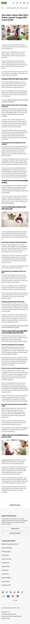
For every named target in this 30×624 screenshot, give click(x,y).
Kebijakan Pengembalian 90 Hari (10, 544)
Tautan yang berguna (8, 541)
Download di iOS (15, 528)
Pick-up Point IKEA (6, 559)
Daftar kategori (6, 581)
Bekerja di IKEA (6, 566)
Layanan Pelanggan (7, 548)
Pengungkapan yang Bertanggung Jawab (11, 616)
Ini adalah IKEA (5, 562)
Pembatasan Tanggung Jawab (9, 614)
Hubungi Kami (5, 555)
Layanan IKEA (5, 574)
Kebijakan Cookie (6, 618)
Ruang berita (5, 570)
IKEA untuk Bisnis (6, 551)
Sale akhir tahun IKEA (7, 460)
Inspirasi (3, 8)
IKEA (23, 45)
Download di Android (15, 533)
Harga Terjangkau (6, 577)
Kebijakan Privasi (6, 611)
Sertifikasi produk (6, 585)
